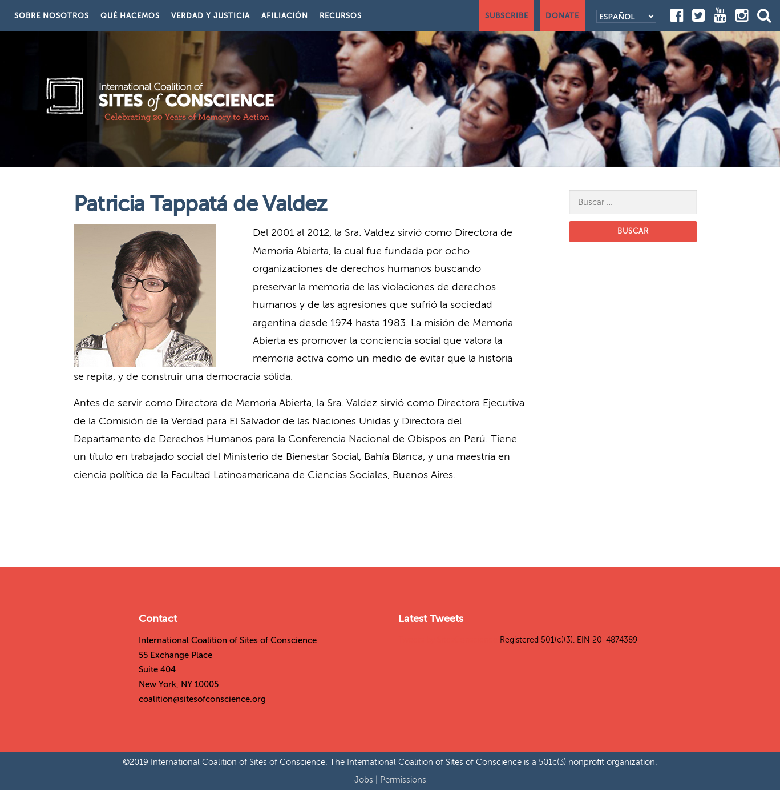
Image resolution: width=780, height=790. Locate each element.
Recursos (341, 15)
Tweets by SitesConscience (448, 640)
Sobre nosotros (51, 15)
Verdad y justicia (210, 15)
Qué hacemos (130, 15)
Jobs (364, 779)
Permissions (403, 779)
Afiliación (284, 15)
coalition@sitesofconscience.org (202, 699)
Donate (562, 15)
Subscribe (506, 15)
